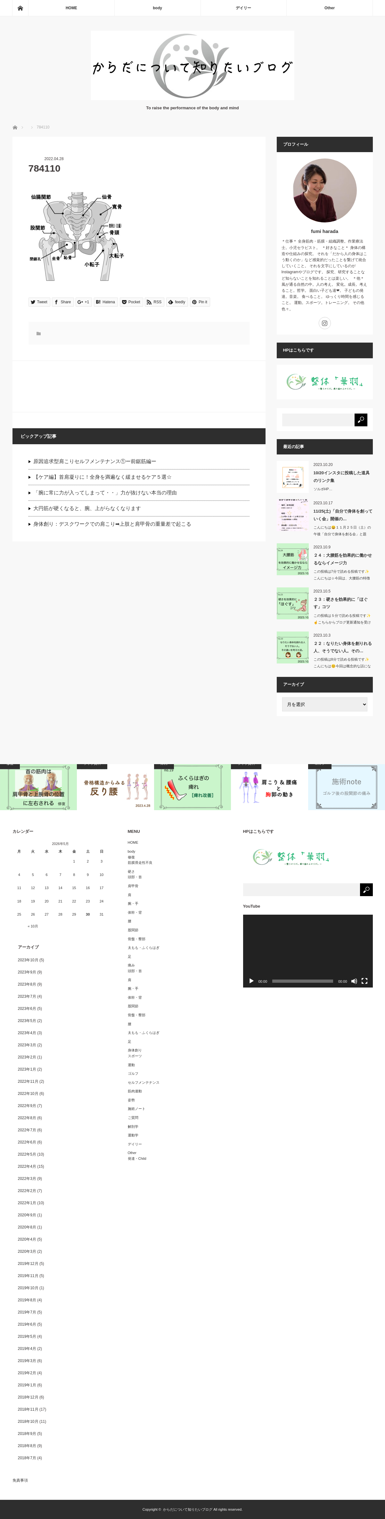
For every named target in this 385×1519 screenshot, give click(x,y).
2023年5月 (27, 1021)
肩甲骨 (133, 886)
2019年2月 (27, 1373)
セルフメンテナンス (144, 1082)
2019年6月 (27, 1324)
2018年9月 (27, 1433)
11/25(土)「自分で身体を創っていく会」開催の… (343, 515)
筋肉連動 (135, 1091)
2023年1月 (27, 1069)
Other (329, 8)
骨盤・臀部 (136, 939)
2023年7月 (27, 996)
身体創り (135, 1050)
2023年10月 (28, 960)
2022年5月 (27, 1154)
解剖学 (133, 1126)
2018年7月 (27, 1458)
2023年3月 (27, 1045)
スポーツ (135, 1056)
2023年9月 (27, 972)
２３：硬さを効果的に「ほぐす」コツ (341, 603)
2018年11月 (28, 1409)
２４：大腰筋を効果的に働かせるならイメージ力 (343, 559)
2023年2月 (27, 1057)
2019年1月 (27, 1385)
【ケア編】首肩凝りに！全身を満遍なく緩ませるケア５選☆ (102, 477)
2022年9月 (27, 1106)
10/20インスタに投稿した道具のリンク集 (342, 476)
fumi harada (324, 231)
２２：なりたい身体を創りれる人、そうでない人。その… (343, 647)
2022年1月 (27, 1203)
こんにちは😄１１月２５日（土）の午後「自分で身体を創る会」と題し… (342, 534)
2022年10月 (28, 1093)
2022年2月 (27, 1191)
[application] (308, 951)
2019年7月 (27, 1312)
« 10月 (33, 926)
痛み (131, 965)
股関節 (133, 930)
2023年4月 (27, 1033)
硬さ (131, 871)
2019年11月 (28, 1276)
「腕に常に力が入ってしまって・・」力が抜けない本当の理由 (105, 492)
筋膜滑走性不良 (140, 862)
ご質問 (133, 1118)
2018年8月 (27, 1446)
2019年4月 (27, 1348)
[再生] (251, 981)
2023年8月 (27, 984)
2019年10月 (28, 1288)
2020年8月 (27, 1227)
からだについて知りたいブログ (187, 1509)
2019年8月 (27, 1300)
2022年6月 (27, 1142)
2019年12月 (28, 1263)
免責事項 (20, 1480)
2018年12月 (28, 1397)
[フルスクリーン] (364, 981)
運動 (131, 1065)
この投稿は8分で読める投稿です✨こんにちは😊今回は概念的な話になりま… (342, 666)
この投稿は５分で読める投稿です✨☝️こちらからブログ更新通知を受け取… (342, 622)
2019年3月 (27, 1361)
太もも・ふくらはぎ (144, 947)
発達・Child (137, 1158)
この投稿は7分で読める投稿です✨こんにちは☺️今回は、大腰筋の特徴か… (342, 578)
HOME (71, 8)
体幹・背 (135, 912)
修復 (131, 857)
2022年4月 (27, 1166)
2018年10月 (28, 1421)
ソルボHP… (323, 489)
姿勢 (131, 1100)
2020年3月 (27, 1251)
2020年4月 (27, 1239)
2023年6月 (27, 1008)
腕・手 (133, 903)
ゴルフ (133, 1073)
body (157, 8)
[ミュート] (354, 981)
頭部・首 (135, 877)
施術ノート (136, 1109)
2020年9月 (27, 1215)
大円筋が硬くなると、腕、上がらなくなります (87, 508)
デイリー (243, 8)
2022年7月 (27, 1130)
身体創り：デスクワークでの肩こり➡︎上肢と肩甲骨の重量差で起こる (112, 524)
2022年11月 (28, 1081)
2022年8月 (27, 1118)
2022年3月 (27, 1178)
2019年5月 (27, 1336)
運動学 (133, 1135)
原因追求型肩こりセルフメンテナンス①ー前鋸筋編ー (94, 461)
